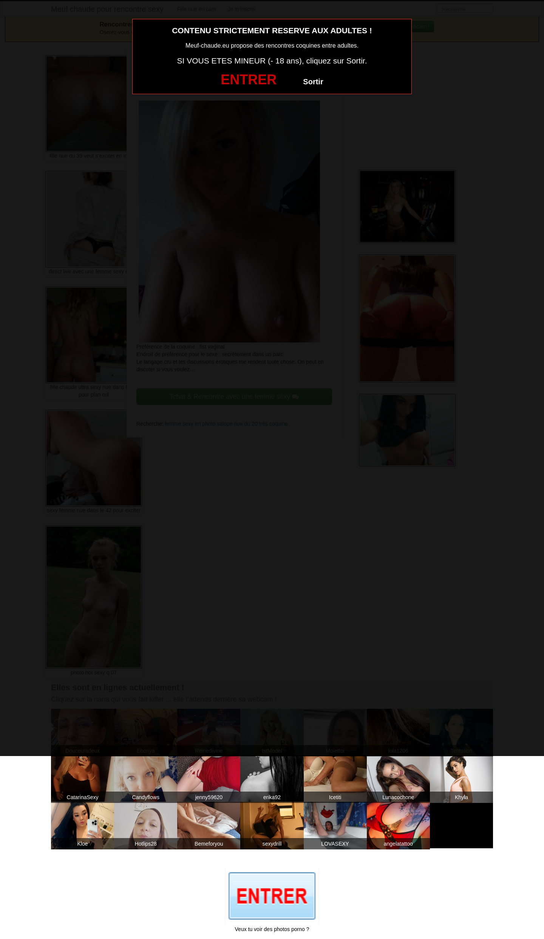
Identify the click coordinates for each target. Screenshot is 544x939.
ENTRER (249, 79)
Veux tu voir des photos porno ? (272, 929)
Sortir (313, 81)
